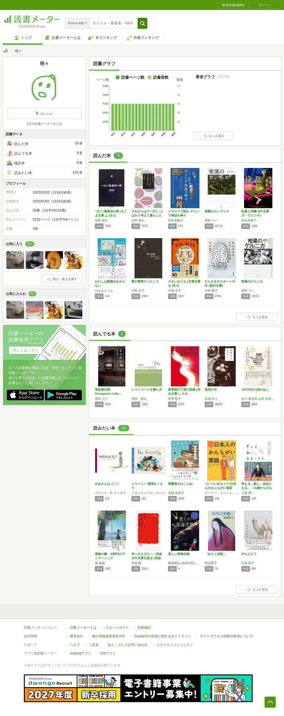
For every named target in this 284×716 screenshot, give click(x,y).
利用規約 (144, 627)
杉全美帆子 (175, 220)
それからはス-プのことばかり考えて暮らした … (147, 215)
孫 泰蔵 (100, 563)
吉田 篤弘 (101, 220)
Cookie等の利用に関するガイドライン (162, 636)
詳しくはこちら (25, 350)
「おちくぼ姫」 (215, 554)
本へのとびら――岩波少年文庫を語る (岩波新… (146, 558)
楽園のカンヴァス (217, 211)
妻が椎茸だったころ (145, 281)
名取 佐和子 (176, 493)
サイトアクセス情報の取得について (226, 636)
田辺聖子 (211, 563)
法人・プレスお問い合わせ (128, 644)
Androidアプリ (80, 653)
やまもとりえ (104, 290)
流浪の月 (211, 389)
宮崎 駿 (136, 563)
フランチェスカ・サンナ (148, 493)
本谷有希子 (249, 220)
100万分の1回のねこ (255, 389)
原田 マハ (211, 220)
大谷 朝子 (247, 563)
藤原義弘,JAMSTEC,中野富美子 (185, 563)
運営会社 (76, 636)
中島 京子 (137, 290)
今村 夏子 (211, 290)
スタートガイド (117, 627)
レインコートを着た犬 (146, 389)
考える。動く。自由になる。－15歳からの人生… (256, 488)
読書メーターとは (83, 627)
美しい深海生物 (178, 554)
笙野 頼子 (174, 398)
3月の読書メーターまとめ (44, 123)
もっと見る (214, 136)
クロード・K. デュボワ (110, 493)
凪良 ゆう (211, 398)
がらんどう (249, 554)
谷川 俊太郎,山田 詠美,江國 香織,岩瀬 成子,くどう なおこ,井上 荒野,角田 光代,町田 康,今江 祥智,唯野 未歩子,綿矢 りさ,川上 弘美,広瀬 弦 (258, 398)
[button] (142, 23)
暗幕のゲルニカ (252, 281)
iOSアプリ (108, 653)
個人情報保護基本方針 (108, 636)
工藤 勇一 (247, 493)
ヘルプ (75, 644)
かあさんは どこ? (107, 483)
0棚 (35, 229)
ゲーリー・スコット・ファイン (222, 493)
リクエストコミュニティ (174, 644)
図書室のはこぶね (180, 483)
